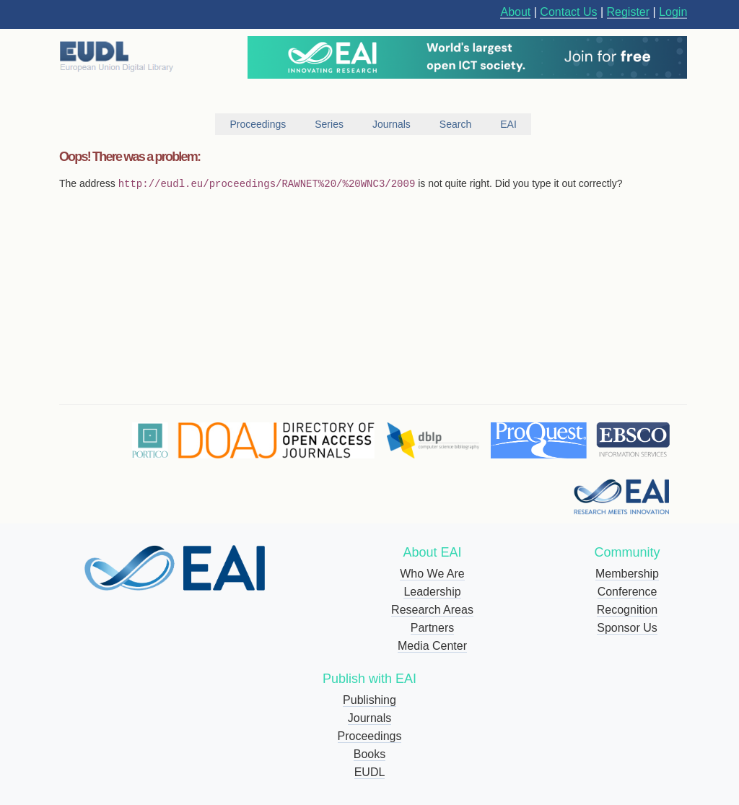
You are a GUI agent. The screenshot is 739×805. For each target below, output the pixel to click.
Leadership (431, 592)
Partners (432, 628)
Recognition (627, 610)
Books (369, 754)
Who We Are (432, 573)
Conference (627, 592)
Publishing (369, 700)
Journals (369, 718)
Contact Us (568, 12)
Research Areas (432, 610)
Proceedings (370, 736)
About (515, 12)
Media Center (432, 646)
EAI (508, 124)
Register (628, 12)
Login (673, 12)
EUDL (369, 772)
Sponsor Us (627, 628)
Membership (627, 573)
